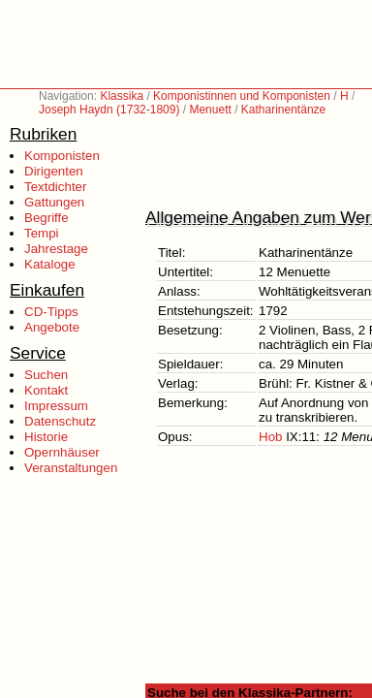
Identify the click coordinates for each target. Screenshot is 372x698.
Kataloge (50, 264)
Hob (270, 436)
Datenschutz (60, 421)
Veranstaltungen (70, 467)
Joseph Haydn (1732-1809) (109, 109)
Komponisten (62, 155)
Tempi (41, 233)
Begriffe (46, 217)
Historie (46, 436)
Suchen (46, 374)
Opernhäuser (62, 452)
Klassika (121, 96)
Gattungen (54, 202)
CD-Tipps (51, 311)
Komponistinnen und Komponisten (241, 96)
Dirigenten (53, 171)
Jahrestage (56, 248)
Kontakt (46, 390)
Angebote (51, 327)
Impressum (56, 405)
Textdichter (55, 186)
